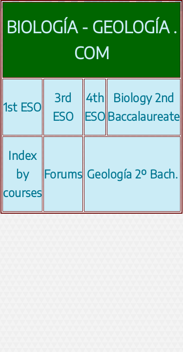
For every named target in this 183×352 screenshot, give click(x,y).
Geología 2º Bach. (132, 174)
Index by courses (22, 173)
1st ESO (22, 107)
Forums (63, 174)
